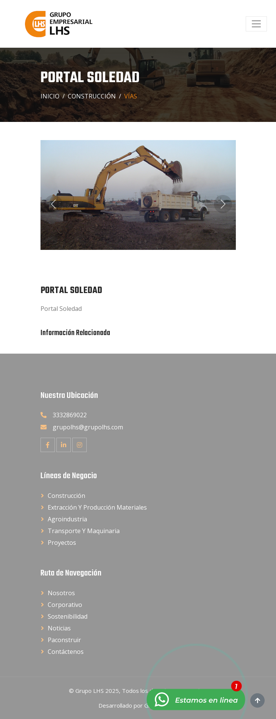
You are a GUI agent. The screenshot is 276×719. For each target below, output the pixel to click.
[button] (53, 204)
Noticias (59, 628)
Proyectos (62, 542)
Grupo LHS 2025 (97, 690)
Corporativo (65, 604)
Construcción (92, 96)
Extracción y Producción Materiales (97, 507)
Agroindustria (67, 519)
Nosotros (61, 593)
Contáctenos (66, 651)
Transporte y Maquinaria (84, 531)
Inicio (50, 96)
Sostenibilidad (67, 616)
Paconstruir (64, 640)
